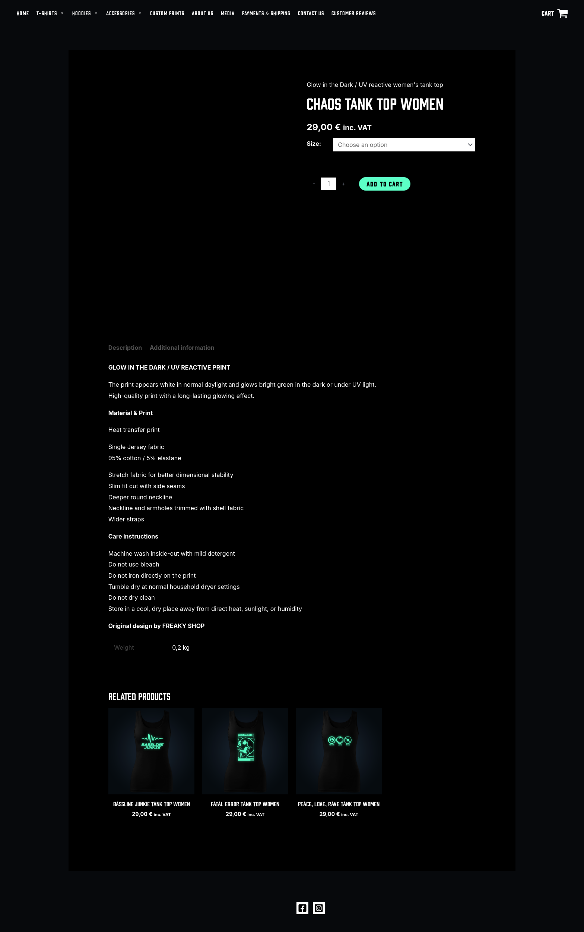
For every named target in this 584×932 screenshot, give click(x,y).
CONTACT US (311, 13)
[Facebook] (302, 908)
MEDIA (228, 13)
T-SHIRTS (50, 13)
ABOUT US (202, 13)
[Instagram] (319, 908)
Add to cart (384, 183)
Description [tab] (125, 347)
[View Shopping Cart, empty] (554, 13)
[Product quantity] (328, 183)
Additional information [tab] (182, 347)
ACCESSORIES (124, 13)
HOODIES (85, 13)
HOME (23, 13)
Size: (314, 143)
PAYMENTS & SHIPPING (266, 13)
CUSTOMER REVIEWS (353, 13)
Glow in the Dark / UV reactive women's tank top (375, 84)
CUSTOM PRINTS (167, 13)
